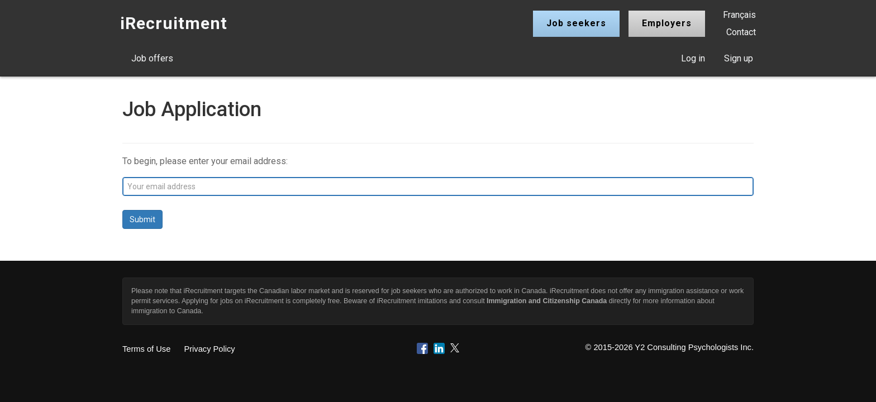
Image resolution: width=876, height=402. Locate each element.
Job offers (152, 58)
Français (739, 14)
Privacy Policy (209, 348)
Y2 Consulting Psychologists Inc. (694, 347)
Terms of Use (146, 348)
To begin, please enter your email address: (205, 161)
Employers (667, 23)
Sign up (738, 58)
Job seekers (576, 23)
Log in (693, 58)
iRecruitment (173, 23)
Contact (741, 32)
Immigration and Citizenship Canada (547, 301)
